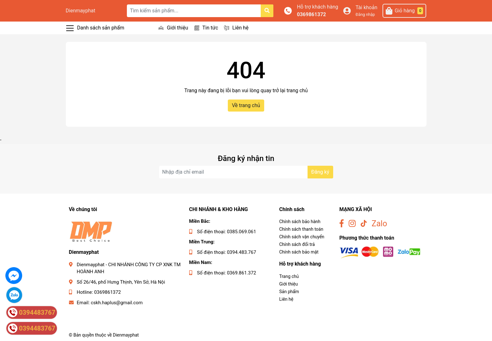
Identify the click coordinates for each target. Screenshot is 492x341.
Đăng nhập (365, 14)
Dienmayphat (81, 11)
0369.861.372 (241, 273)
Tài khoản (366, 7)
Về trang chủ (246, 105)
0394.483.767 (241, 252)
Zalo (379, 223)
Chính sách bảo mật (299, 251)
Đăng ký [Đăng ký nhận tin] (320, 172)
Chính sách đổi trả (297, 244)
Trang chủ (289, 276)
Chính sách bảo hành (300, 221)
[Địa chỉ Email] (246, 172)
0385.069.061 (241, 232)
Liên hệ (240, 28)
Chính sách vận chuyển (302, 236)
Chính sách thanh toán (301, 229)
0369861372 (311, 14)
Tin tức (210, 28)
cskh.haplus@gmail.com (117, 303)
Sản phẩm (289, 291)
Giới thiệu (177, 28)
